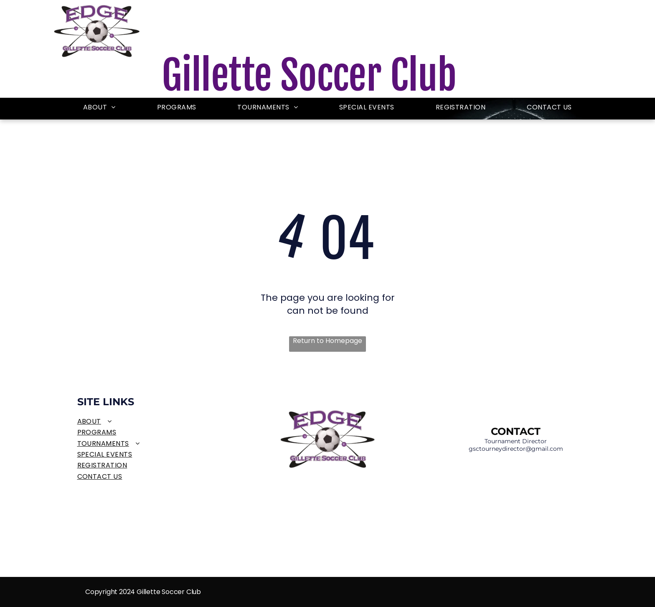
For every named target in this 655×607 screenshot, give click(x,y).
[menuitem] (99, 107)
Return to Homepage (327, 340)
